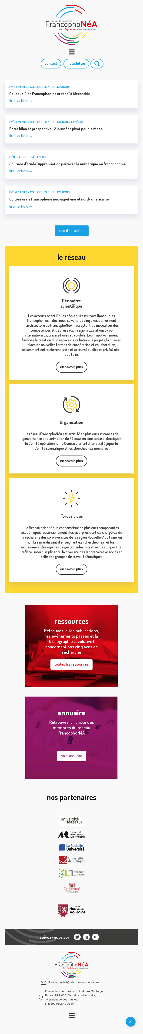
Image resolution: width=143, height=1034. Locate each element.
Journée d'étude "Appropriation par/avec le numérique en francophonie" (68, 164)
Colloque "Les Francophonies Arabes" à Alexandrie (49, 93)
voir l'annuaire (71, 756)
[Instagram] (77, 937)
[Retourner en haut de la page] (131, 1022)
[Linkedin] (86, 937)
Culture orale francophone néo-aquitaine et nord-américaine (59, 199)
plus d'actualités (71, 231)
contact (51, 63)
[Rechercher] (96, 63)
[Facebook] (95, 937)
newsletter (76, 63)
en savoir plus (71, 367)
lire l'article (20, 101)
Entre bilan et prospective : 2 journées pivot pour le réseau (57, 128)
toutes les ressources (71, 665)
